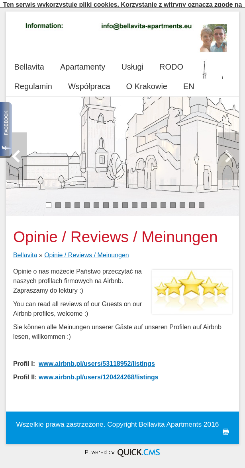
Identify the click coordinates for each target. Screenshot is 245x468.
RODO (171, 63)
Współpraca (89, 82)
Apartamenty (82, 63)
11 (144, 201)
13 (163, 201)
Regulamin (33, 82)
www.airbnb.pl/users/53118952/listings (97, 360)
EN (188, 82)
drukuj (226, 428)
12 (154, 201)
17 (201, 201)
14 (173, 201)
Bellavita (29, 63)
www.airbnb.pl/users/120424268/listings (99, 373)
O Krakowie (146, 82)
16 (192, 201)
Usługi (132, 63)
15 (182, 201)
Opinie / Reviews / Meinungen (86, 251)
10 (134, 201)
